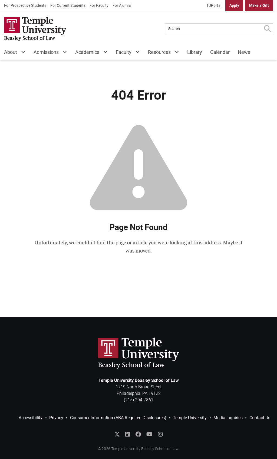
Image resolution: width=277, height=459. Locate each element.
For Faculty (99, 5)
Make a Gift (259, 5)
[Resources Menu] (175, 53)
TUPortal (213, 5)
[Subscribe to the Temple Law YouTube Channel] (149, 434)
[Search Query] (213, 29)
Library (194, 52)
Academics (87, 52)
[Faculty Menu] (135, 53)
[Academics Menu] (103, 53)
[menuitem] (25, 5)
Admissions (46, 52)
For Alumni (122, 5)
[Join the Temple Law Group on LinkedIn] (127, 434)
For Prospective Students (25, 5)
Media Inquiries (228, 417)
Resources (159, 52)
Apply (234, 5)
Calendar (220, 52)
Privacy (56, 417)
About (10, 52)
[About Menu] (21, 53)
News (244, 52)
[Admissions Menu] (63, 53)
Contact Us (259, 417)
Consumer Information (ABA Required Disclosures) (118, 417)
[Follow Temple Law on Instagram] (160, 434)
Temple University (190, 417)
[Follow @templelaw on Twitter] (117, 434)
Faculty (123, 52)
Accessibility (30, 417)
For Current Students (67, 5)
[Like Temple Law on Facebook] (138, 434)
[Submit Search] (267, 29)
